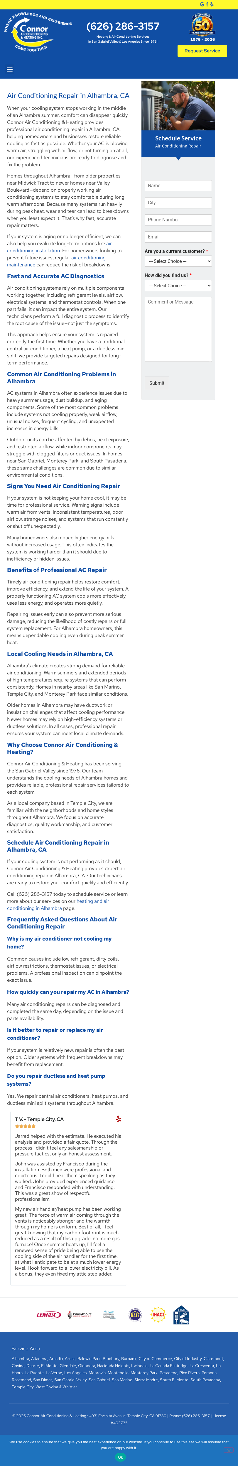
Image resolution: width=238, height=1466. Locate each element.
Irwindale (139, 1365)
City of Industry (188, 1358)
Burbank (128, 1358)
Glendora (86, 1365)
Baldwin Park (89, 1358)
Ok (120, 1457)
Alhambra (20, 1358)
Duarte (32, 1365)
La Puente (34, 1372)
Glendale (68, 1365)
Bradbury (111, 1358)
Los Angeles (75, 1372)
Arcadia (56, 1358)
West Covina (47, 1386)
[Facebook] (207, 4)
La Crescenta (202, 1365)
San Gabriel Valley (70, 1379)
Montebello (118, 1372)
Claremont (213, 1358)
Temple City (22, 1386)
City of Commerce (155, 1358)
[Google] (202, 4)
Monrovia (97, 1372)
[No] (229, 1450)
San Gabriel (99, 1379)
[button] (9, 69)
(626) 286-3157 (123, 26)
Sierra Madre (146, 1379)
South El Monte (174, 1379)
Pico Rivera (189, 1372)
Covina (18, 1365)
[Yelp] (212, 4)
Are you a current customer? (176, 251)
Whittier (70, 1386)
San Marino (122, 1379)
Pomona (209, 1372)
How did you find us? (168, 275)
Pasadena (168, 1372)
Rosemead (21, 1379)
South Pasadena (205, 1379)
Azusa (70, 1358)
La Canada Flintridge (169, 1365)
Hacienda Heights (113, 1365)
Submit (156, 383)
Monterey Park (144, 1372)
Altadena (39, 1358)
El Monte (49, 1365)
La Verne (54, 1372)
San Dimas (42, 1379)
